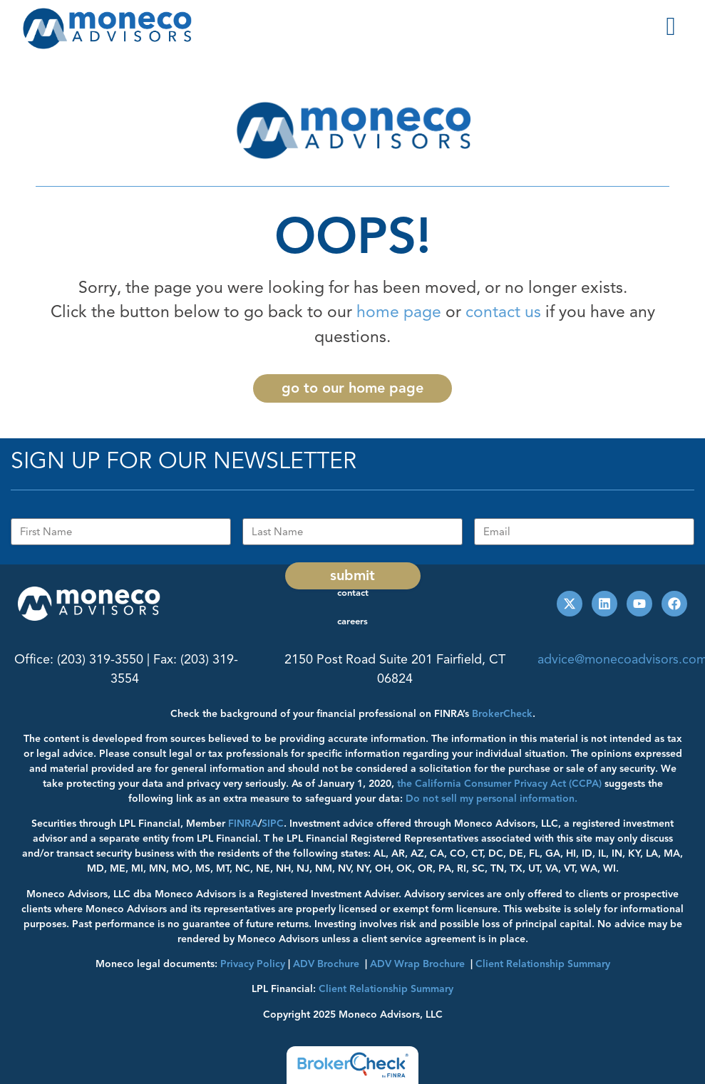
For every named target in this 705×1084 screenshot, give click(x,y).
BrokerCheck (502, 714)
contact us (503, 311)
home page (398, 311)
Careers (352, 621)
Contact (353, 593)
